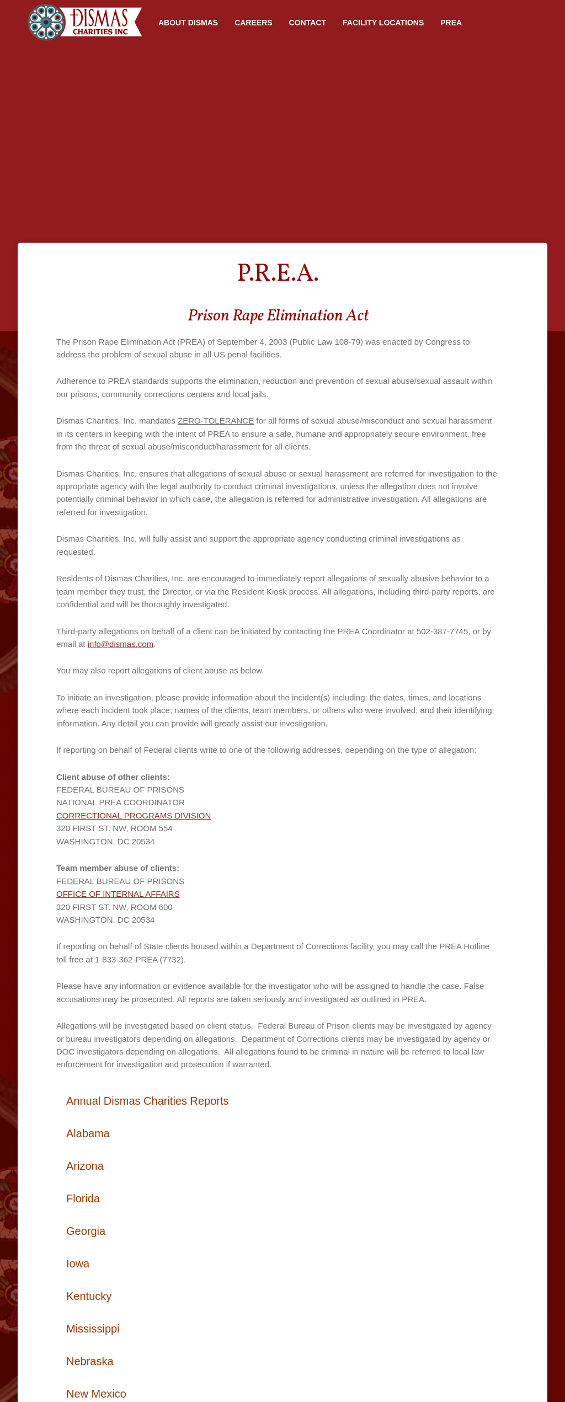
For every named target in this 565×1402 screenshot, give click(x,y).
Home (84, 22)
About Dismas (188, 22)
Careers (253, 22)
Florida (83, 1198)
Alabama (88, 1133)
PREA (451, 22)
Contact (307, 22)
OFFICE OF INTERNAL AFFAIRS (118, 893)
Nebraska (90, 1361)
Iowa (77, 1263)
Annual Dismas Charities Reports (147, 1101)
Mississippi (93, 1329)
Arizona (85, 1166)
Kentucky (88, 1296)
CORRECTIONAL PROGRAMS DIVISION (133, 815)
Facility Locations (383, 22)
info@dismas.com (120, 644)
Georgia (85, 1231)
